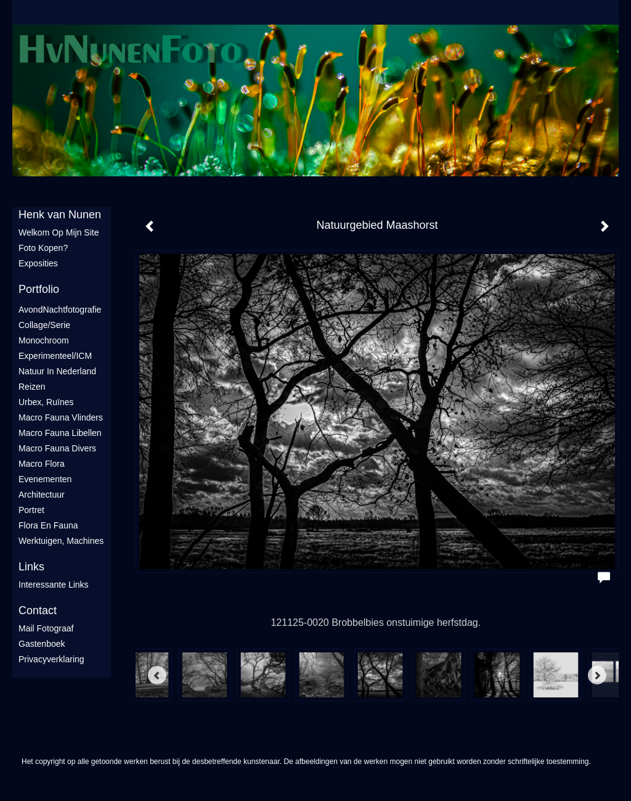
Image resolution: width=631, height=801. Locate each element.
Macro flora (41, 464)
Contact (37, 610)
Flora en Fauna (48, 525)
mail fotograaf (45, 628)
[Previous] (157, 675)
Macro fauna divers (57, 448)
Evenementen (44, 479)
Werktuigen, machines (61, 541)
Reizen (32, 387)
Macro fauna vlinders (60, 417)
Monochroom (43, 340)
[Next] (597, 675)
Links (31, 567)
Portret (31, 510)
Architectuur (41, 494)
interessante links (53, 584)
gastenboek (41, 644)
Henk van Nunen (59, 214)
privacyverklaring (51, 659)
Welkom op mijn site (58, 232)
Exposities (38, 263)
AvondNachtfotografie (59, 309)
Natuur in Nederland (57, 371)
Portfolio (38, 289)
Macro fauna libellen (60, 433)
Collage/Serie (44, 325)
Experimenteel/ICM (55, 356)
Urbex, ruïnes (45, 402)
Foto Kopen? (43, 248)
